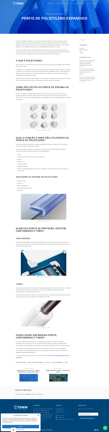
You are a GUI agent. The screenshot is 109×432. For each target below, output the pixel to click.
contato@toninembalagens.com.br (65, 419)
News (80, 51)
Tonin (66, 362)
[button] (38, 415)
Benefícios (81, 48)
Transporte (81, 52)
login (27, 394)
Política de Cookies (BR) (46, 429)
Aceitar (21, 426)
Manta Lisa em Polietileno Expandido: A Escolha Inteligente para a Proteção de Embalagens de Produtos (87, 79)
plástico (48, 362)
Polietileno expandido (57, 362)
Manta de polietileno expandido (36, 362)
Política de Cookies (21, 429)
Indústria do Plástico (83, 49)
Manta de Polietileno (21, 362)
